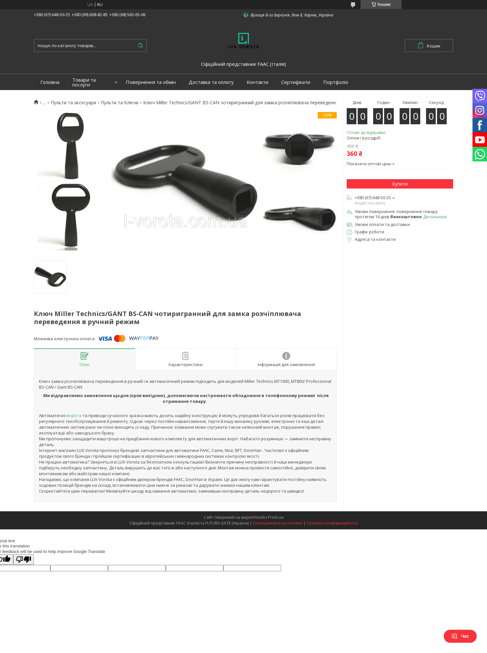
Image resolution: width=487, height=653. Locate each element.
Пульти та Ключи (119, 103)
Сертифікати (295, 82)
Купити (400, 184)
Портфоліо (335, 82)
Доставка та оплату (211, 82)
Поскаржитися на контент (278, 523)
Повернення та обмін (151, 82)
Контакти (257, 82)
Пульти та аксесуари (73, 103)
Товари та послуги (84, 82)
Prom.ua (275, 517)
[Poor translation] (23, 559)
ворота (74, 415)
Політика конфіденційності (332, 523)
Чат (460, 636)
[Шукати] (140, 45)
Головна (49, 82)
